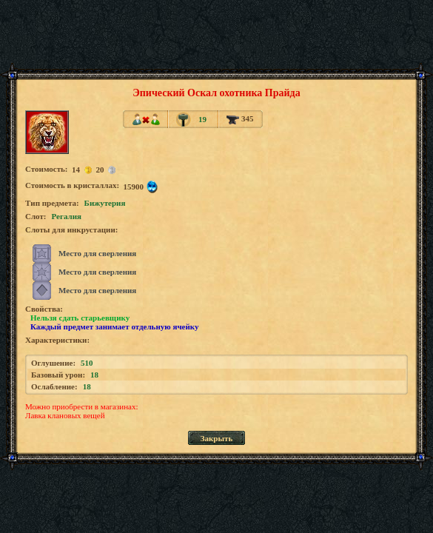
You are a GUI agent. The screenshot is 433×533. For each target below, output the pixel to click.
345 (239, 118)
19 (202, 119)
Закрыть (217, 438)
